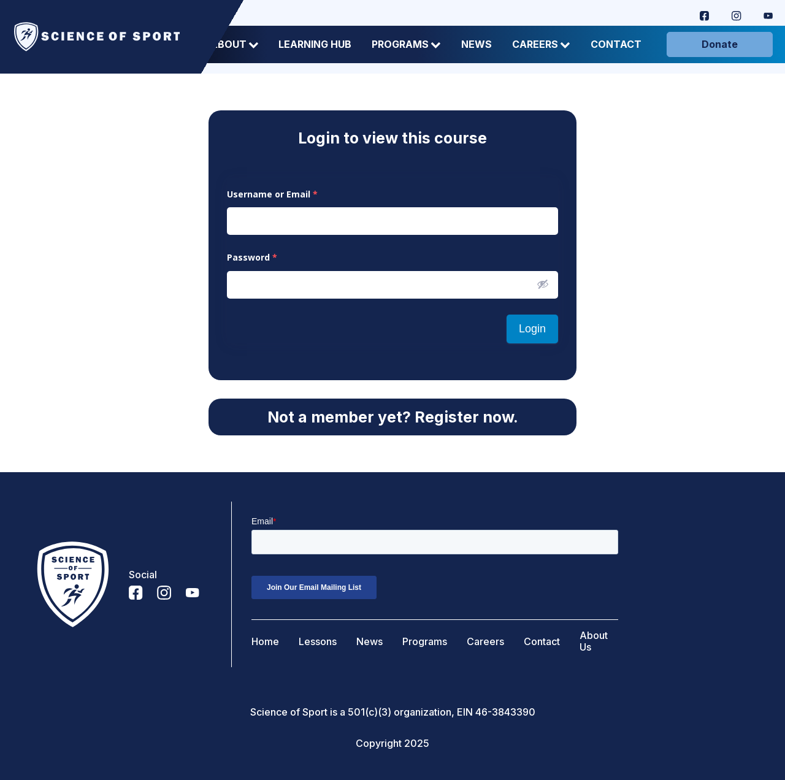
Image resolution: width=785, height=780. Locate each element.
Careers (541, 44)
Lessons (318, 642)
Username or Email (272, 194)
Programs (406, 44)
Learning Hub (314, 44)
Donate (720, 44)
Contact (616, 44)
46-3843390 (505, 712)
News (476, 44)
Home (265, 642)
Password (252, 257)
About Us (594, 641)
